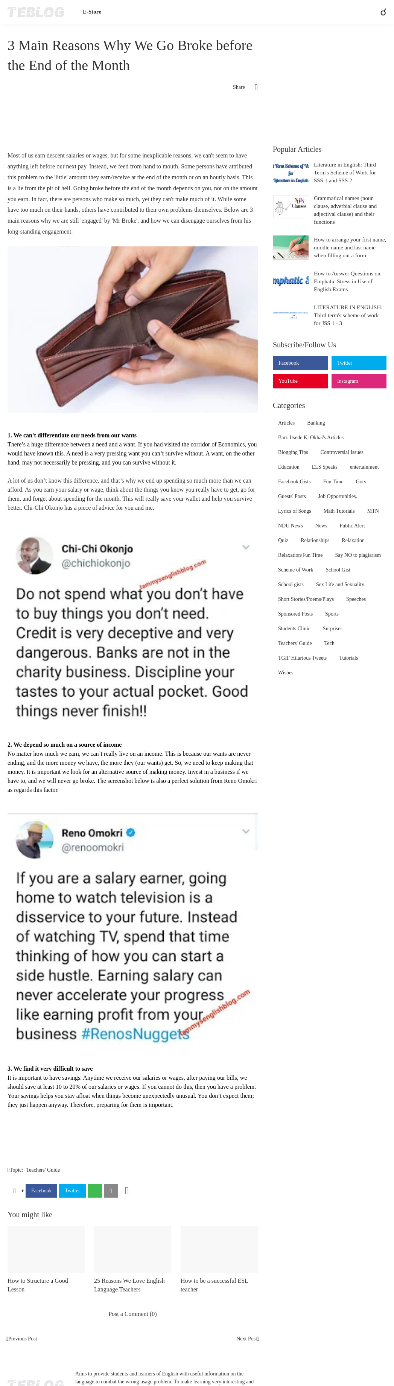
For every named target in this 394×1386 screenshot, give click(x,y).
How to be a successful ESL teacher (214, 1285)
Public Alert (352, 526)
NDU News (290, 526)
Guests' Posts (292, 496)
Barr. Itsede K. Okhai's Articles (311, 437)
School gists (291, 584)
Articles (286, 423)
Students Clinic (294, 628)
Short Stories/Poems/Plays (306, 599)
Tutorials (348, 658)
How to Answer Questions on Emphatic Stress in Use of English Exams (347, 281)
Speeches (356, 599)
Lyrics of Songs (294, 511)
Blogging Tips (293, 452)
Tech (329, 643)
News (321, 526)
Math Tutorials (339, 511)
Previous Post (22, 1339)
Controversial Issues (342, 452)
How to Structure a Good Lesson (38, 1285)
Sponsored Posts (295, 614)
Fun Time (333, 481)
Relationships (315, 540)
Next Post (246, 1339)
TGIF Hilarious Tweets (302, 658)
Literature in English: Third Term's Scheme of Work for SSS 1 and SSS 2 (345, 172)
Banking (316, 423)
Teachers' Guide (43, 1170)
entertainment (364, 467)
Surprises (332, 628)
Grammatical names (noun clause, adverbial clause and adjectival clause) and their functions (345, 210)
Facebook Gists (294, 481)
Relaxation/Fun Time (300, 555)
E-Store (92, 12)
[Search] (380, 12)
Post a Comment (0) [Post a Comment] (132, 1314)
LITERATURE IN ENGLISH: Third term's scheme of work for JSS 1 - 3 (348, 315)
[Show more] (127, 1191)
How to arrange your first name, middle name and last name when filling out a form (350, 247)
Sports (332, 614)
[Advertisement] (133, 124)
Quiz (283, 540)
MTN (373, 511)
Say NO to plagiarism (358, 555)
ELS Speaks (325, 467)
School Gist (338, 570)
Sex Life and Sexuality (340, 584)
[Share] (251, 87)
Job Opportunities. (337, 496)
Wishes (286, 672)
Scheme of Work (295, 570)
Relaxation (353, 540)
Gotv (361, 481)
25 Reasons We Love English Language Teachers (129, 1285)
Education (289, 467)
